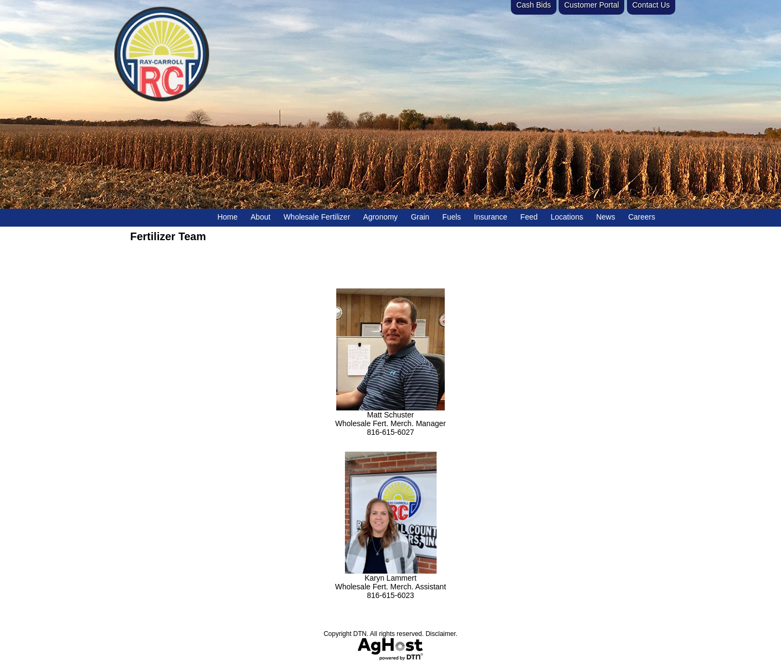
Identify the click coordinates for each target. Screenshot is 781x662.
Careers (641, 217)
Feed (528, 217)
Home (227, 217)
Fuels (452, 217)
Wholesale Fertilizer (317, 217)
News (605, 217)
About (261, 217)
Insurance (490, 217)
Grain (420, 217)
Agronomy (380, 217)
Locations (566, 217)
